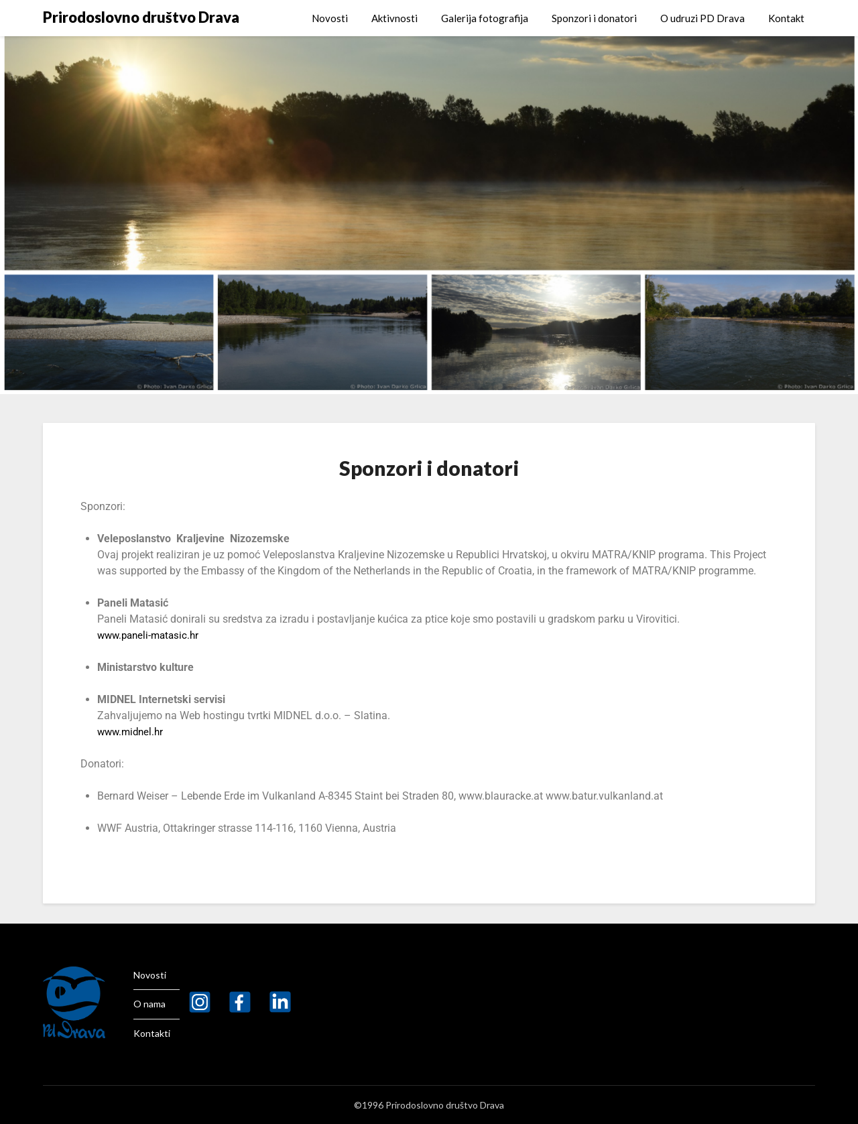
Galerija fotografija (484, 18)
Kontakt (786, 18)
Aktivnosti (394, 18)
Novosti (330, 18)
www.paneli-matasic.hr (151, 635)
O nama (149, 1003)
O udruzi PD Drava (702, 18)
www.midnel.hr (132, 731)
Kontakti (151, 1033)
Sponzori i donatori (594, 18)
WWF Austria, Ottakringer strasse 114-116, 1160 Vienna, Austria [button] (246, 828)
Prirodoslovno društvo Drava (141, 17)
